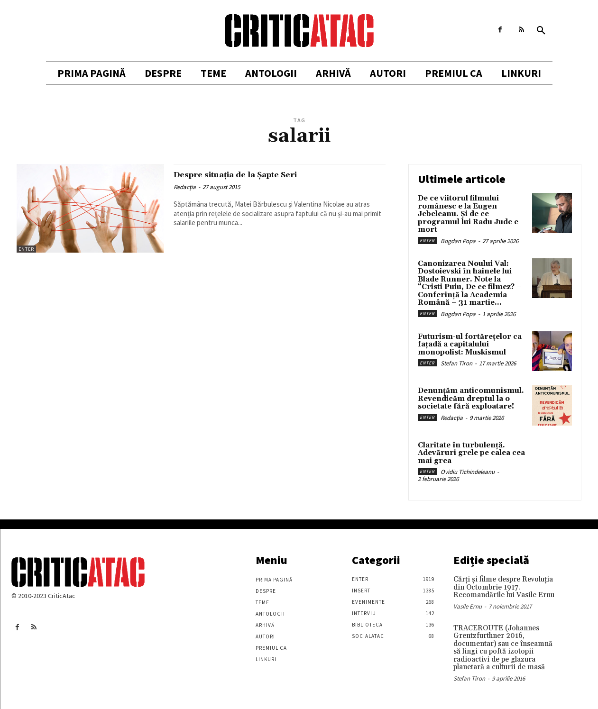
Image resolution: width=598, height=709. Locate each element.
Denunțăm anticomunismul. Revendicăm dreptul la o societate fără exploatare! (471, 398)
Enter (26, 249)
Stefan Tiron (456, 363)
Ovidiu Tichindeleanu (468, 472)
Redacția (185, 187)
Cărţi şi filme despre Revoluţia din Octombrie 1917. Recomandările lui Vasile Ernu (503, 587)
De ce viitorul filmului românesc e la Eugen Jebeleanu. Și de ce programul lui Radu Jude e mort (468, 214)
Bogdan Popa (458, 241)
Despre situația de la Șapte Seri (254, 174)
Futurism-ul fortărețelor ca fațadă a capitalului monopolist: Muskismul (470, 344)
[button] (541, 30)
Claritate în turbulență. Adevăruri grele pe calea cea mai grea (471, 453)
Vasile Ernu (467, 606)
